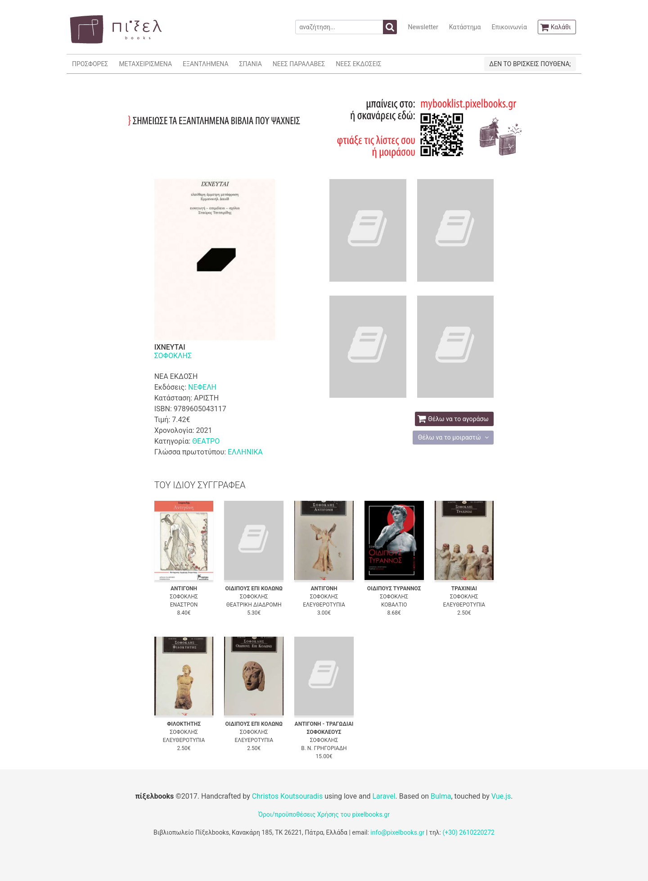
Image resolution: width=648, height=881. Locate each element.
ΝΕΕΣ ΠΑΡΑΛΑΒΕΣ (299, 63)
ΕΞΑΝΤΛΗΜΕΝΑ (205, 63)
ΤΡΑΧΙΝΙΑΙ (464, 588)
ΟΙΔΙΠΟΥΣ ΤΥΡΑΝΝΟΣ (394, 588)
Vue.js (501, 796)
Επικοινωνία (508, 27)
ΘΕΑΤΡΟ (206, 441)
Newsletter (423, 27)
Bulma (441, 796)
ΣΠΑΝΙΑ (250, 63)
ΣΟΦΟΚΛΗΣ (173, 355)
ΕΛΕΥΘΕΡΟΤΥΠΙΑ (324, 605)
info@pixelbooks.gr (397, 832)
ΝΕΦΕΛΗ (202, 387)
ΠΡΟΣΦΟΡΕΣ (90, 63)
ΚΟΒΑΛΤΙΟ (394, 605)
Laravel (383, 796)
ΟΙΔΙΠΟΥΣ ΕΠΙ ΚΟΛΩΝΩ (254, 588)
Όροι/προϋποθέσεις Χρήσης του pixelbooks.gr (324, 814)
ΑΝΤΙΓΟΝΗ (184, 588)
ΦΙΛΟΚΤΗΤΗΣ (184, 724)
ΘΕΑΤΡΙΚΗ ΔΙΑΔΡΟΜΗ (254, 605)
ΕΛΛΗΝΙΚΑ (245, 452)
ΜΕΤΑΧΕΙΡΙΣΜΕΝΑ (145, 63)
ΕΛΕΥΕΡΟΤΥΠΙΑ (253, 740)
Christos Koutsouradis (287, 796)
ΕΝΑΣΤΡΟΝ (184, 605)
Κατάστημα (465, 27)
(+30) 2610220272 (468, 832)
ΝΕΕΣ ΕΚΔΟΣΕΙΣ (358, 63)
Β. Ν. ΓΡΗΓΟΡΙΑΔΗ (323, 748)
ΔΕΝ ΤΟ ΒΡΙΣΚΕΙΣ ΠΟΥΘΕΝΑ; (530, 63)
